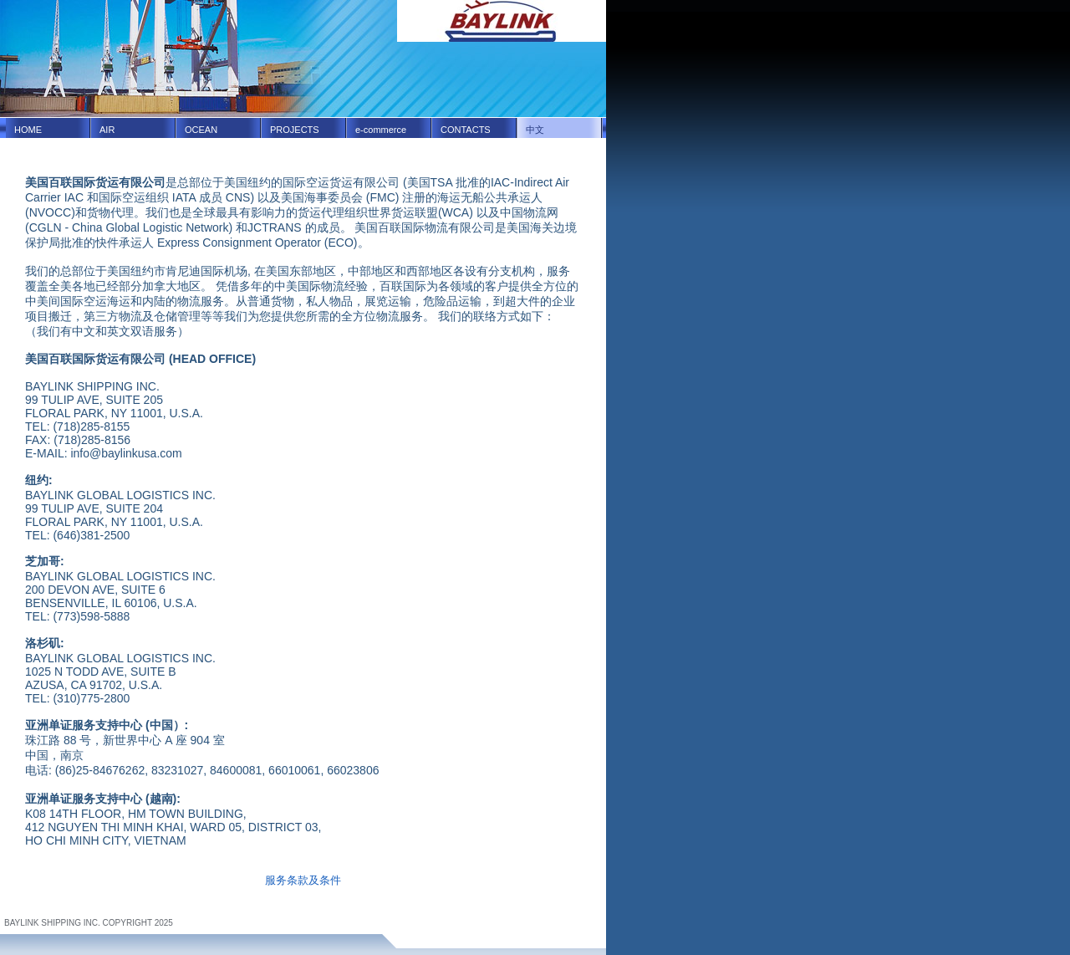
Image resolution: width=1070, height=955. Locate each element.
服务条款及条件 (303, 880)
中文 (535, 130)
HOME (28, 130)
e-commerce (380, 130)
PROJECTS (294, 130)
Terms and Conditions (44, 913)
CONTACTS (466, 130)
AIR (107, 130)
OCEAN (201, 130)
